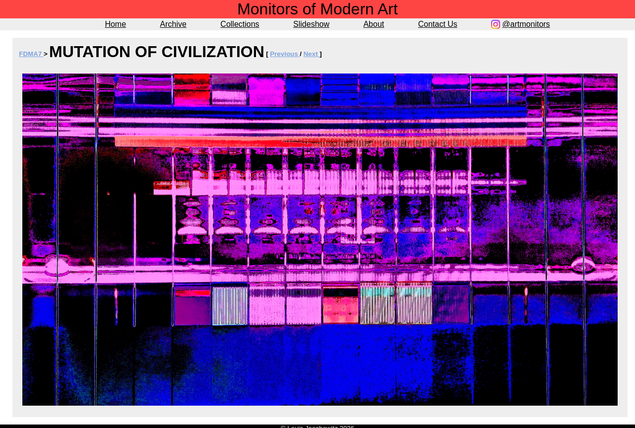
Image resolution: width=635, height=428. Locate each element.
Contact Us (437, 24)
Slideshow (311, 24)
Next (312, 54)
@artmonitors (526, 24)
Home (115, 24)
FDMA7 (31, 54)
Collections (239, 24)
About (373, 24)
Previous (285, 54)
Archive (173, 24)
